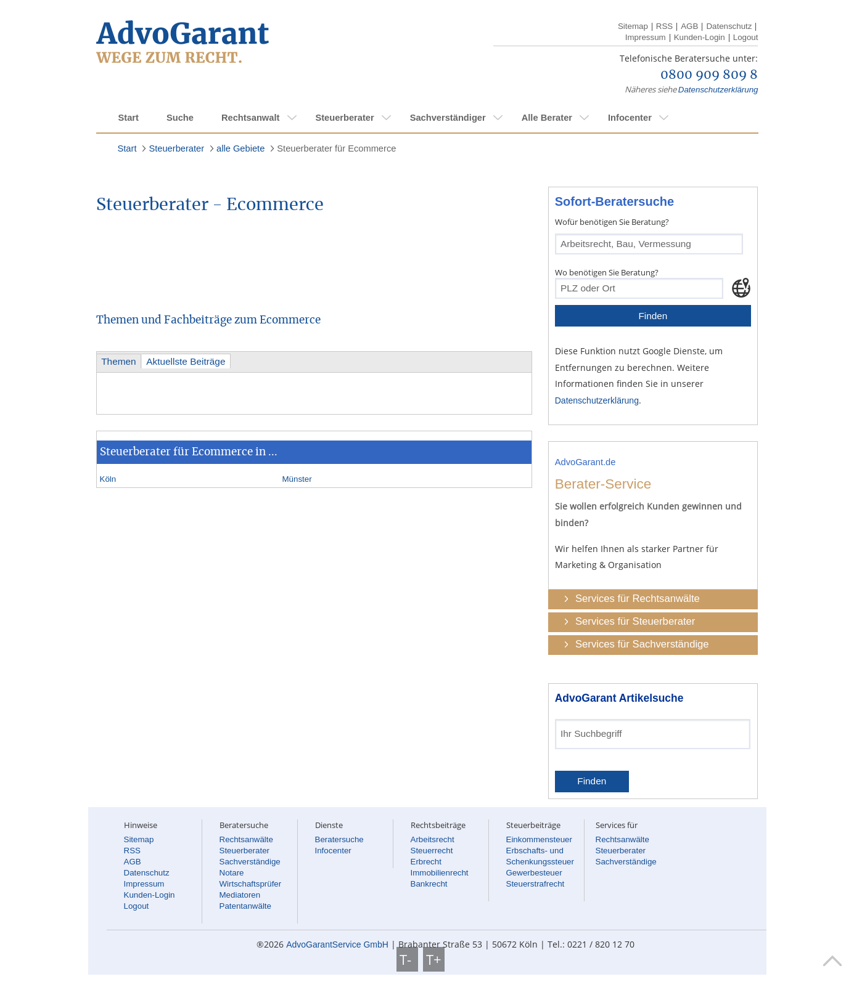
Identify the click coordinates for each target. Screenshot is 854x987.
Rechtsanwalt (250, 118)
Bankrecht (429, 883)
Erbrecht (426, 861)
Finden (652, 316)
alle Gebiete (240, 148)
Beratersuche (339, 839)
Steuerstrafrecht (535, 883)
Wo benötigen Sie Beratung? (607, 272)
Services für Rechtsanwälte (637, 598)
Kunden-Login (699, 37)
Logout (745, 37)
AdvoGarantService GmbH (337, 944)
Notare (232, 872)
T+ (433, 959)
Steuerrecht (432, 850)
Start (128, 118)
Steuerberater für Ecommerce (336, 148)
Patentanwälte (245, 906)
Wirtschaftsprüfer (251, 883)
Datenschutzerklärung (718, 89)
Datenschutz (729, 26)
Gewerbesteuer (534, 872)
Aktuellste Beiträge (185, 361)
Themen (118, 361)
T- (407, 959)
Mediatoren (240, 895)
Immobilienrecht (440, 872)
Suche (180, 118)
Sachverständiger (448, 118)
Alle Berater (547, 118)
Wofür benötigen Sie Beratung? (612, 221)
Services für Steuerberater (635, 621)
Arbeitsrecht (432, 839)
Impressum (645, 37)
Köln (108, 479)
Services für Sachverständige (642, 644)
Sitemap (633, 26)
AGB (689, 26)
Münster (297, 479)
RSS (664, 26)
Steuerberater (344, 118)
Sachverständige (250, 861)
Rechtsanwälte (246, 839)
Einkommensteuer (539, 839)
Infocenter (630, 118)
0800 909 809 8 (709, 75)
